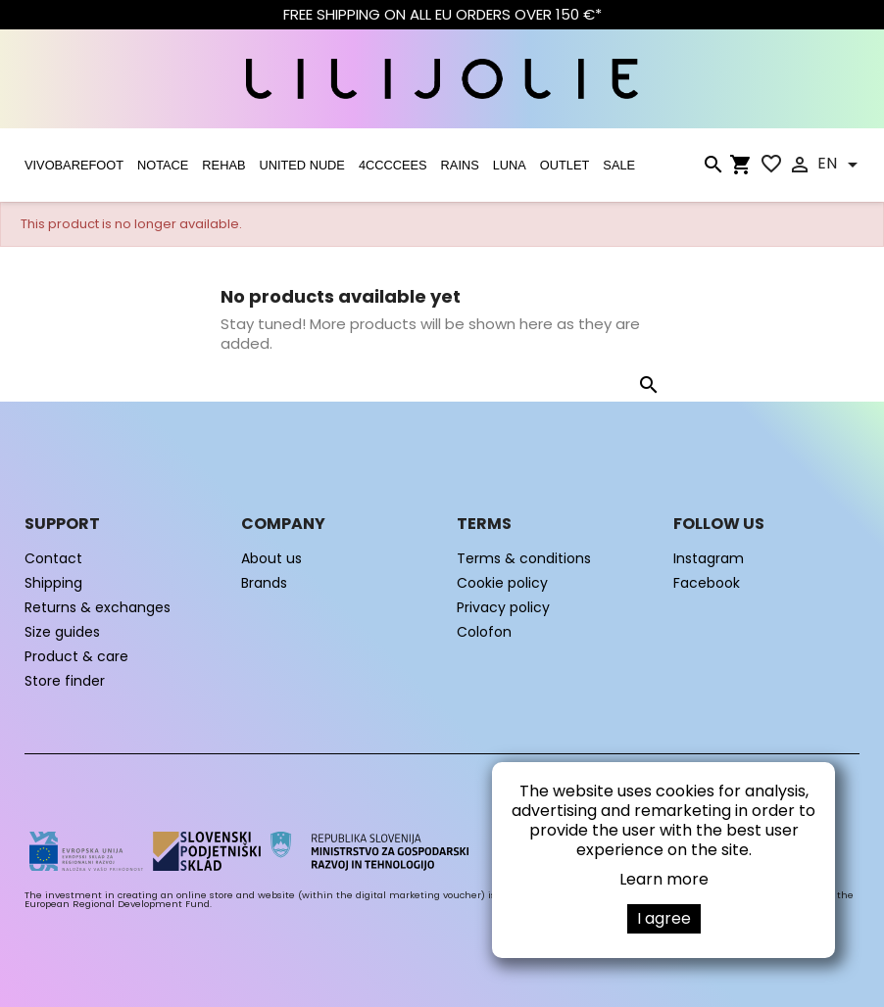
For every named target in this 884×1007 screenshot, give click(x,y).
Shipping (53, 583)
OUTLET (564, 165)
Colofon (484, 632)
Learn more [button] (664, 879)
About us (271, 558)
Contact (53, 558)
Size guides (62, 632)
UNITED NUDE (301, 165)
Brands (264, 583)
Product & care (76, 656)
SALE (619, 165)
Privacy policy (503, 607)
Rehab (223, 165)
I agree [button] (664, 918)
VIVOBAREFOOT (74, 165)
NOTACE (162, 165)
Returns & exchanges (98, 607)
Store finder (65, 681)
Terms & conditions (524, 558)
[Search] (712, 168)
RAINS (460, 165)
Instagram (708, 558)
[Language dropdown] (840, 164)
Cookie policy (502, 583)
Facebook (706, 583)
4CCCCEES (393, 165)
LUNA (509, 165)
